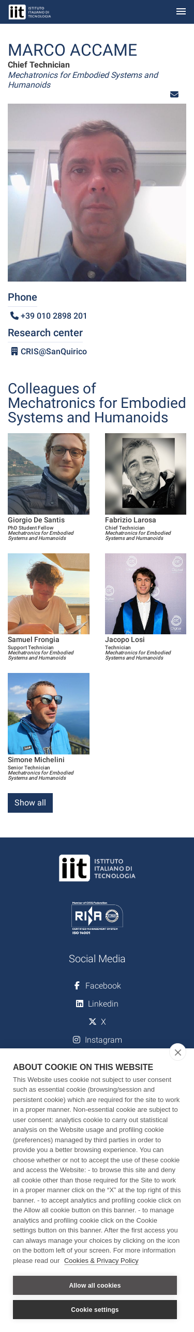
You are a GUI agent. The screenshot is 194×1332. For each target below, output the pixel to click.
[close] (177, 1052)
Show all (30, 803)
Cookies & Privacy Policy (101, 1260)
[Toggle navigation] (181, 12)
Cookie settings (94, 1309)
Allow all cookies (95, 1285)
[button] (174, 95)
